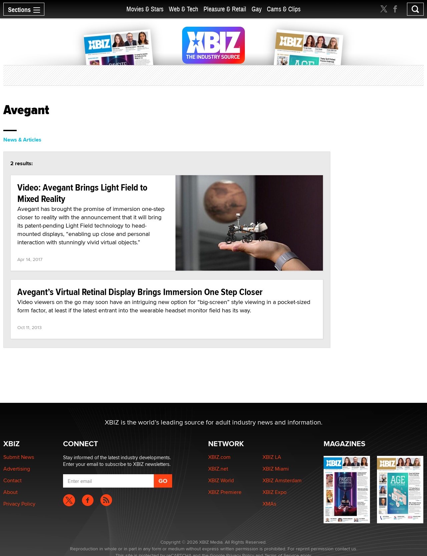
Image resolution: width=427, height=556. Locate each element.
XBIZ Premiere (225, 492)
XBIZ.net (218, 469)
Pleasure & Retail (224, 9)
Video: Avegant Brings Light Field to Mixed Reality (82, 193)
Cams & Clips (284, 9)
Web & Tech (183, 9)
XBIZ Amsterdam (282, 480)
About (10, 492)
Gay (257, 9)
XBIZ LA (272, 457)
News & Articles (22, 140)
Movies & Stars (144, 9)
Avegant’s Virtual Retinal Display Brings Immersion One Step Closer (140, 292)
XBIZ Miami (276, 469)
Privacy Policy (19, 504)
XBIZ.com (219, 457)
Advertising (16, 469)
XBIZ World (221, 480)
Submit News (18, 457)
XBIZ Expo (275, 492)
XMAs (269, 504)
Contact (12, 480)
